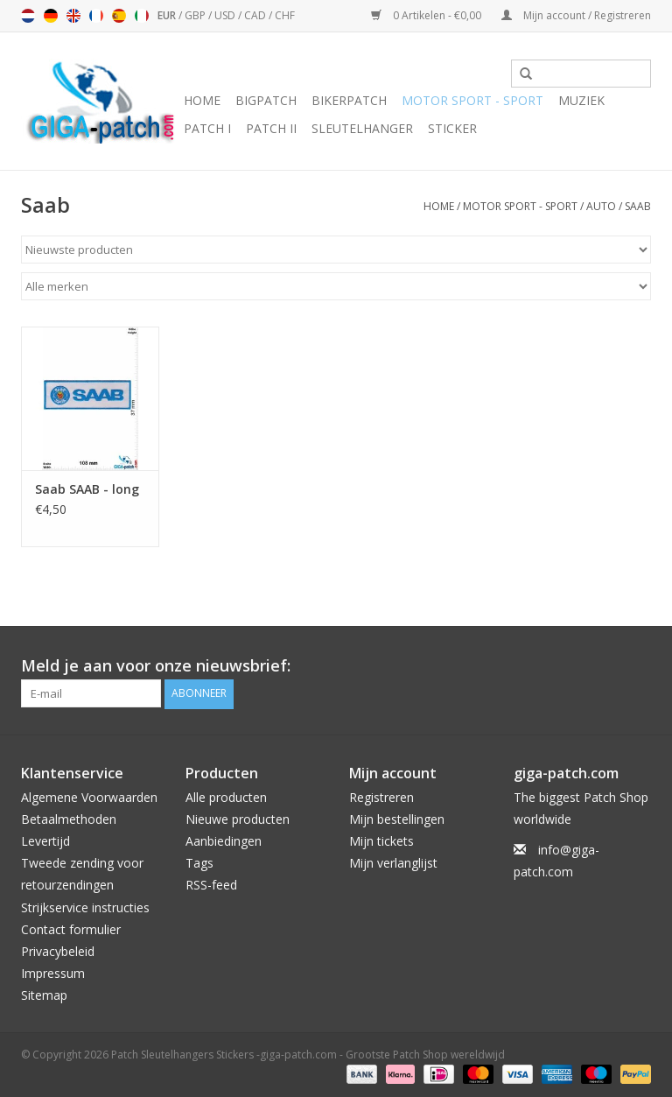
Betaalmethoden (68, 818)
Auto (601, 206)
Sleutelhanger (362, 128)
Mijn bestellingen (396, 818)
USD (226, 15)
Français (96, 16)
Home (202, 100)
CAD (256, 15)
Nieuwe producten (238, 818)
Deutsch (51, 16)
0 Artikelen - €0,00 (427, 15)
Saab (638, 206)
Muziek (581, 100)
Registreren (381, 796)
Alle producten (226, 796)
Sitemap (44, 995)
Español (119, 16)
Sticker (452, 128)
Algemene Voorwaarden (89, 796)
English (73, 16)
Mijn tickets (381, 841)
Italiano (142, 16)
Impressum (53, 973)
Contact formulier (71, 928)
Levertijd (45, 841)
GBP (196, 15)
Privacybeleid (57, 951)
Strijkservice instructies (85, 906)
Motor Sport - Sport (472, 100)
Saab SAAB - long (87, 489)
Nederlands (28, 16)
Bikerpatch (349, 100)
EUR (168, 15)
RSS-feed (211, 884)
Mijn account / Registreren (576, 15)
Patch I (207, 128)
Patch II (271, 128)
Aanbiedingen (224, 841)
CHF (285, 15)
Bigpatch (266, 100)
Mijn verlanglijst (393, 862)
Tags (200, 862)
